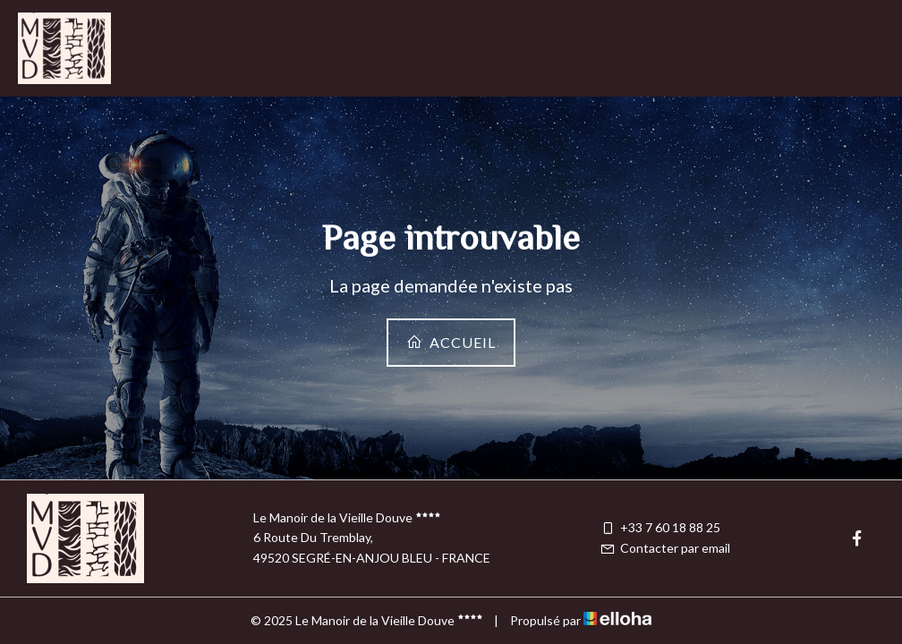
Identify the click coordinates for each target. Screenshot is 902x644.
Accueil (451, 342)
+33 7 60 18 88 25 (660, 527)
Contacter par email (665, 547)
